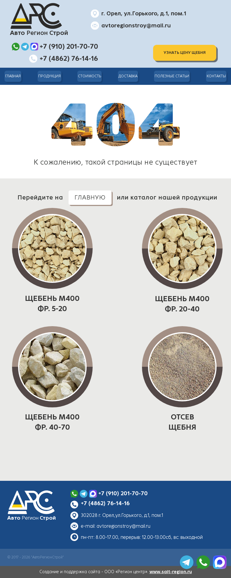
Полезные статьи (172, 76)
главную (90, 197)
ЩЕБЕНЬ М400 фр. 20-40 (182, 304)
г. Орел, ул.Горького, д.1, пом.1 (143, 14)
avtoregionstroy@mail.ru (136, 26)
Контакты (216, 76)
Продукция (49, 76)
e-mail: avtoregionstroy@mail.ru (115, 526)
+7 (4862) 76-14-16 (105, 503)
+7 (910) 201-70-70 (123, 493)
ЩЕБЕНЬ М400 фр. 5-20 (52, 304)
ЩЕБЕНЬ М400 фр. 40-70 (52, 422)
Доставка (128, 76)
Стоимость (89, 76)
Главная (13, 76)
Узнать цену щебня (185, 53)
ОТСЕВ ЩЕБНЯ (182, 422)
